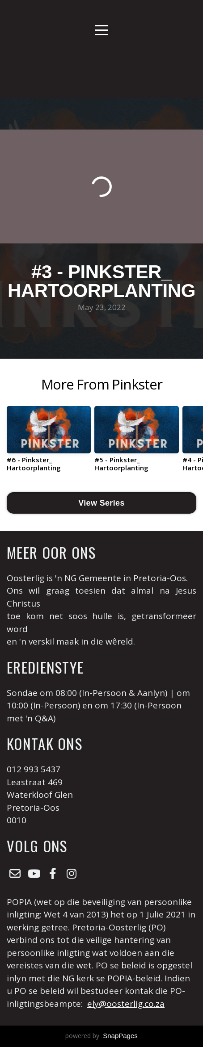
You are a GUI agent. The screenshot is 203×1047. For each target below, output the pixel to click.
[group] (49, 442)
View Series (101, 502)
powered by (101, 1035)
